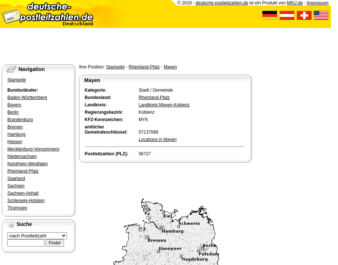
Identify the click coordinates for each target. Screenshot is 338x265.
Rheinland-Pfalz (144, 67)
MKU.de (295, 3)
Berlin (13, 112)
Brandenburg (20, 119)
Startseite (115, 67)
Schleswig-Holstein (26, 200)
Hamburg (16, 134)
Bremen (15, 127)
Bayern (14, 104)
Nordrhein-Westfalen (27, 163)
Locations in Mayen (158, 139)
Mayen (170, 67)
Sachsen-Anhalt (23, 193)
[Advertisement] (165, 179)
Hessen (14, 141)
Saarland (16, 178)
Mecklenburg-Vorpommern (33, 149)
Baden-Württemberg (27, 97)
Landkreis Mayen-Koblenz (164, 104)
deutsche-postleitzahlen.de (222, 3)
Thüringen (17, 208)
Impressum (317, 3)
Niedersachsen (22, 156)
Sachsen (16, 185)
